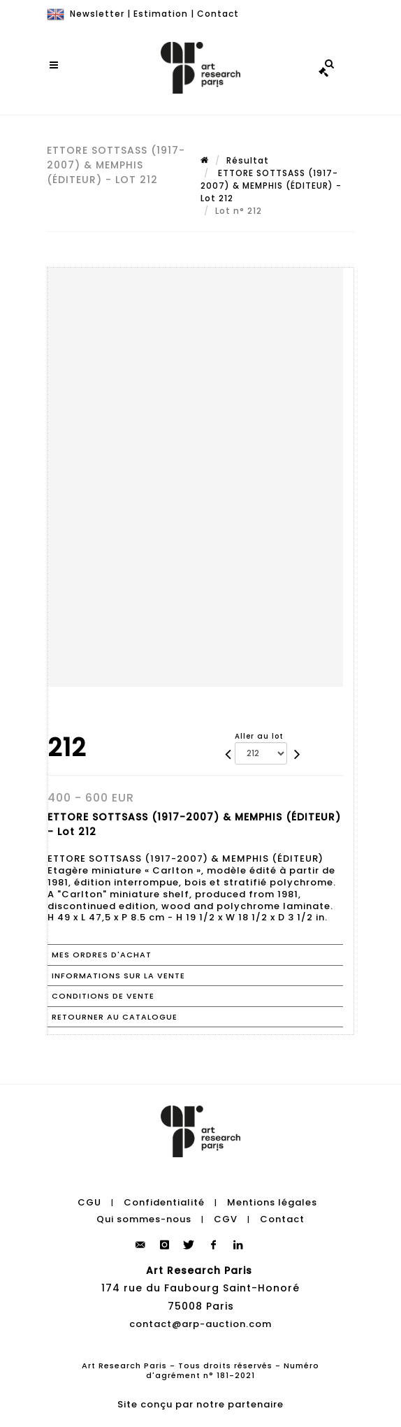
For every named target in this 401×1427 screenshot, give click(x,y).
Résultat (247, 160)
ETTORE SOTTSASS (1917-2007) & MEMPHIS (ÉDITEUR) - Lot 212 (271, 185)
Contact (218, 14)
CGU (89, 1202)
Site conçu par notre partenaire (200, 1404)
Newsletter (97, 14)
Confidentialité (164, 1202)
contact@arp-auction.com (200, 1324)
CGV (226, 1219)
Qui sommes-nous (143, 1219)
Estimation (160, 14)
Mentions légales (272, 1202)
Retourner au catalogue (114, 1016)
